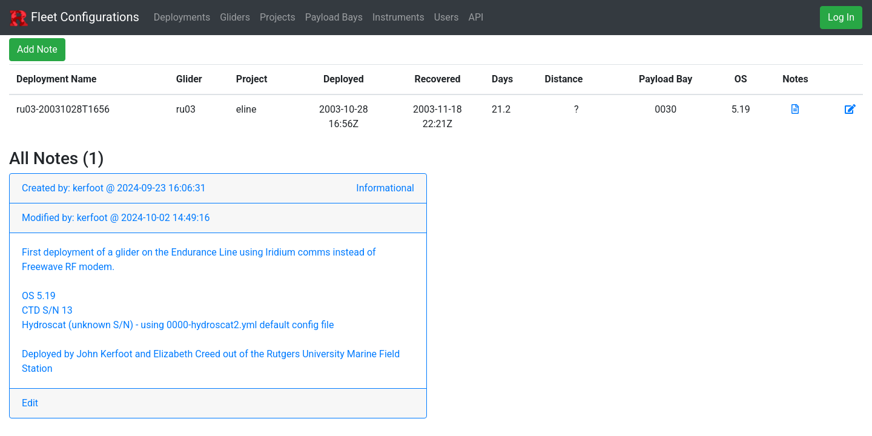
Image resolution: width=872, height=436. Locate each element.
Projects (278, 17)
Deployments (182, 17)
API (476, 17)
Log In (841, 17)
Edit (30, 403)
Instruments (398, 17)
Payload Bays (334, 17)
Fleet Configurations (74, 18)
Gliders (235, 17)
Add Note (37, 49)
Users (446, 17)
